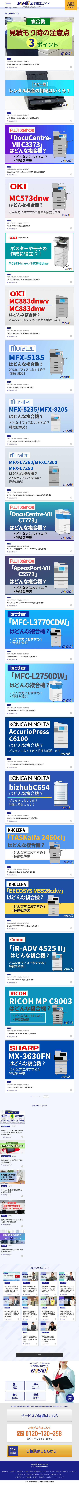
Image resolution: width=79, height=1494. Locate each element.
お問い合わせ (20, 1471)
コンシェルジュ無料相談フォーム (52, 1474)
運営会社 (12, 1471)
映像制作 (28, 1477)
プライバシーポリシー (55, 1471)
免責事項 (65, 1471)
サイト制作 (48, 1477)
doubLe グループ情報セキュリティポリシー (37, 1471)
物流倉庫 (41, 1477)
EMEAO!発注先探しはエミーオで (34, 1481)
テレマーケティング (58, 1477)
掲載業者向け (5, 1471)
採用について (21, 1474)
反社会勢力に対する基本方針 (34, 1474)
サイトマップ (73, 1471)
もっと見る (45, 1354)
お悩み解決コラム (19, 1477)
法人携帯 (35, 1477)
